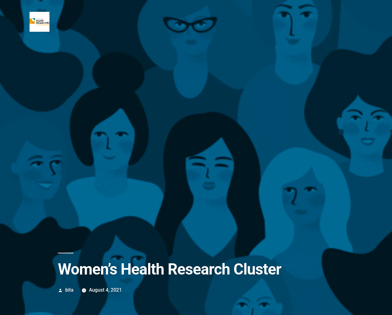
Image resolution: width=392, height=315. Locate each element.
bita (69, 290)
